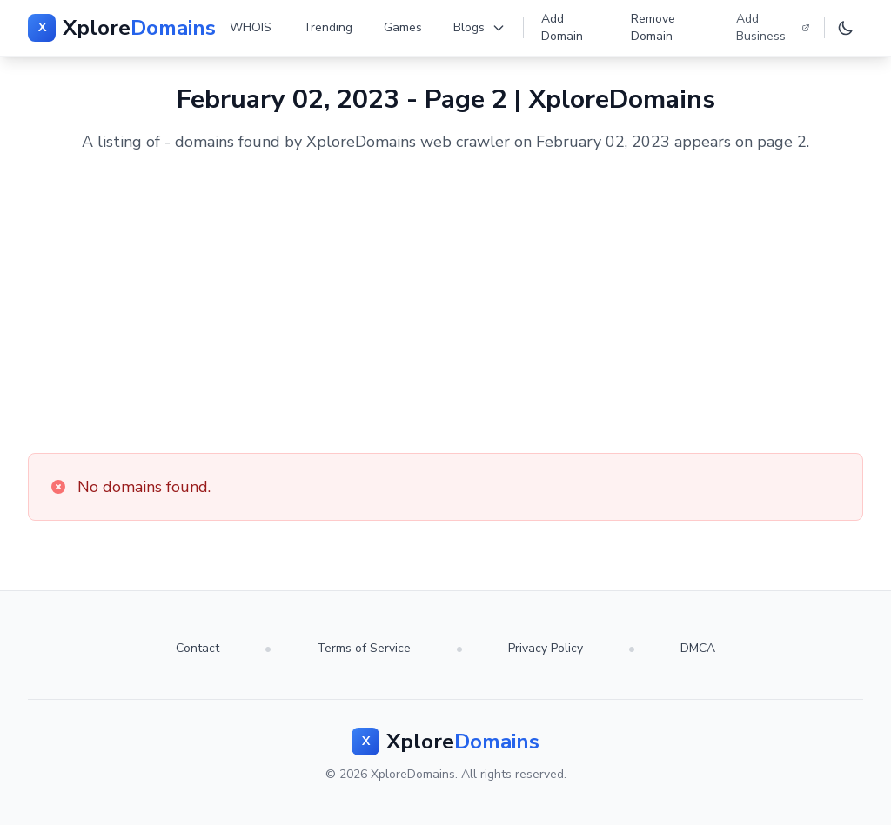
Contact (197, 648)
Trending (327, 27)
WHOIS (250, 27)
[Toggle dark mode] (845, 27)
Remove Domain (653, 27)
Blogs (479, 27)
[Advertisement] (445, 303)
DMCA (697, 648)
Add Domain (562, 27)
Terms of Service (364, 648)
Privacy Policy (545, 648)
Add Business (773, 27)
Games (403, 27)
